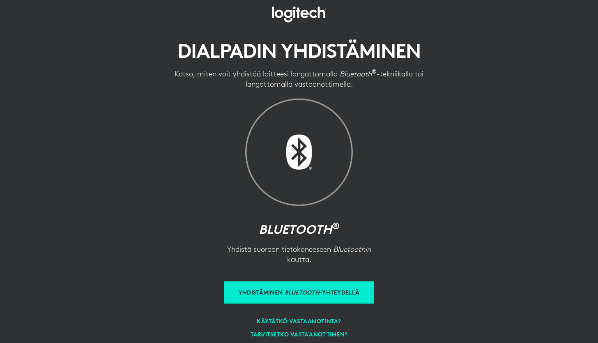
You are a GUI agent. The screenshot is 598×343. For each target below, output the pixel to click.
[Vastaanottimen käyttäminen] (299, 321)
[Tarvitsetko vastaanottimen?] (299, 334)
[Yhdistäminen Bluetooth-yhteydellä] (299, 292)
